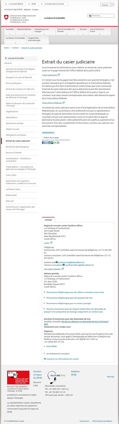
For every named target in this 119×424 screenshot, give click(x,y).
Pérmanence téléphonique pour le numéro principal (68, 303)
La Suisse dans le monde (54, 4)
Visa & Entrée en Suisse (99, 31)
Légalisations (48, 132)
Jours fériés (51, 346)
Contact (47, 220)
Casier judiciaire (51, 75)
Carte (48, 243)
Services (83, 31)
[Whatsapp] (55, 142)
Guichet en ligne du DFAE (37, 374)
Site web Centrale (54, 269)
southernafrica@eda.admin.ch (79, 265)
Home (6, 48)
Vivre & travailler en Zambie (67, 31)
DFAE (34, 4)
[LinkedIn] (49, 142)
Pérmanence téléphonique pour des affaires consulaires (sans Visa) (75, 292)
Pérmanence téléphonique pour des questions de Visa (69, 298)
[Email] (58, 142)
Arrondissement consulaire (58, 353)
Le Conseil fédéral (16, 4)
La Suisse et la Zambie (15, 40)
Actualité (9, 31)
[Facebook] (43, 142)
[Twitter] (46, 142)
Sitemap (110, 376)
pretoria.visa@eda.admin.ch (71, 262)
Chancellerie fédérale (53, 103)
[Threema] (52, 142)
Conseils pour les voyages (44, 31)
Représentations (24, 31)
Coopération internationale (38, 40)
